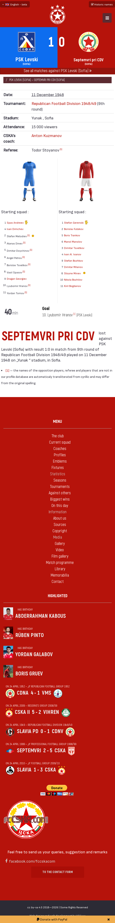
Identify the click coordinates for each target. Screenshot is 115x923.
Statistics (57, 474)
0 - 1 (45, 731)
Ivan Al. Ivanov (72, 254)
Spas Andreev (17, 223)
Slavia (24, 770)
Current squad (60, 442)
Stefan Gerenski (76, 223)
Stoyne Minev (75, 273)
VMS (46, 693)
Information (57, 512)
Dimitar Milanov (73, 266)
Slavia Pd (27, 731)
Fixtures (57, 467)
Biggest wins (60, 499)
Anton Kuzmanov (47, 135)
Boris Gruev (29, 673)
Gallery (60, 543)
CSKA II (22, 712)
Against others (60, 493)
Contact (58, 581)
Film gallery (59, 556)
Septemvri (29, 750)
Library (60, 569)
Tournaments (60, 486)
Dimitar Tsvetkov (74, 247)
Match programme (60, 562)
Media (57, 537)
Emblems (60, 461)
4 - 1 (35, 693)
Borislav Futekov (73, 228)
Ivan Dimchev (15, 228)
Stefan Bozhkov (73, 260)
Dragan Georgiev (17, 278)
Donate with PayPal (52, 919)
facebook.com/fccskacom (32, 861)
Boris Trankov (72, 235)
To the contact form (57, 872)
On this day (59, 505)
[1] (61, 149)
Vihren (51, 712)
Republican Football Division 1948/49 (64, 103)
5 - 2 (36, 712)
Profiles (60, 455)
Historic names (102, 4)
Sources (60, 524)
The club (57, 436)
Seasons (59, 480)
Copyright (60, 531)
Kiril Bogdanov (72, 285)
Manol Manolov (73, 241)
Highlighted (57, 596)
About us (59, 518)
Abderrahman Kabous (40, 616)
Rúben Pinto (29, 635)
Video (60, 550)
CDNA (22, 693)
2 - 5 (47, 750)
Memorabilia (60, 575)
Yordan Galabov (34, 654)
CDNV (57, 731)
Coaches (59, 448)
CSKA (60, 750)
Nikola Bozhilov (73, 279)
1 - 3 (38, 770)
